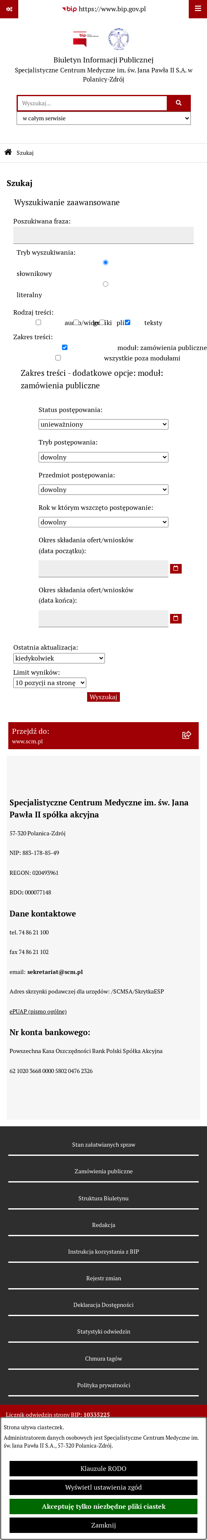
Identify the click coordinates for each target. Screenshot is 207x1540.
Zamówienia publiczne (104, 1171)
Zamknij (103, 1525)
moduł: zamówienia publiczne (162, 347)
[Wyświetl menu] (198, 9)
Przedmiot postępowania (76, 475)
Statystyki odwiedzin (103, 1331)
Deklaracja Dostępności (103, 1305)
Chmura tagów (103, 1358)
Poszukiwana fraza (40, 221)
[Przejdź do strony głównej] (103, 57)
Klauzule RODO (103, 1468)
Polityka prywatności (103, 1385)
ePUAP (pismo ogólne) (38, 1011)
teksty (153, 322)
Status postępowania (69, 409)
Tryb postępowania (67, 442)
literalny (29, 295)
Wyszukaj (103, 697)
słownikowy (34, 273)
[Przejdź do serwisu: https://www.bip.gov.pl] (103, 9)
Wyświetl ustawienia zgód (103, 1487)
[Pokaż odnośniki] (9, 9)
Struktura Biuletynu (103, 1198)
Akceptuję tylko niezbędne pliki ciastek (104, 1506)
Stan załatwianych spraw (103, 1144)
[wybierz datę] (176, 569)
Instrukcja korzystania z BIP (103, 1251)
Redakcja (103, 1225)
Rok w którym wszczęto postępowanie (95, 507)
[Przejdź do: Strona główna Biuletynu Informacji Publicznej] (8, 153)
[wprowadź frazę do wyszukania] (92, 103)
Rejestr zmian (103, 1278)
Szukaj (25, 152)
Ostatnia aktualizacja (44, 647)
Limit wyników (35, 672)
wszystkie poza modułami (142, 358)
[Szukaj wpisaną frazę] (179, 103)
